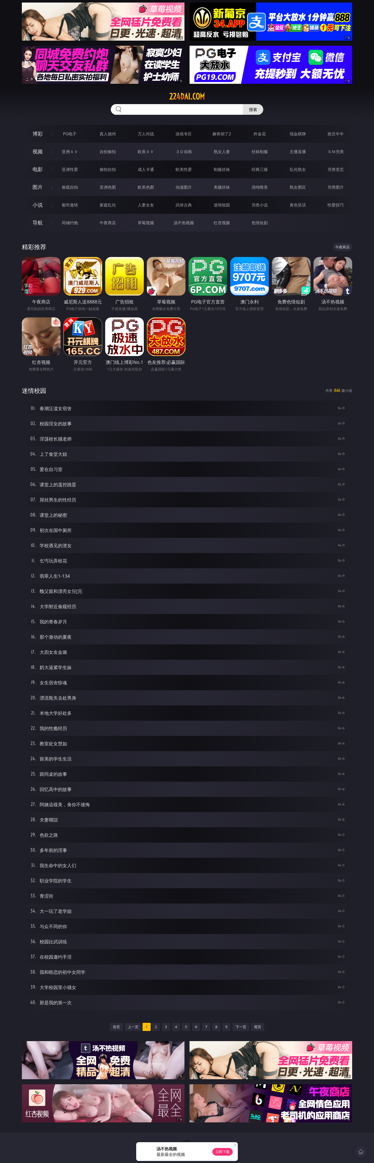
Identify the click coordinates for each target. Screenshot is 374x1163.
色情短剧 (260, 222)
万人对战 (146, 134)
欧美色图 (146, 187)
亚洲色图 (108, 187)
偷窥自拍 (70, 187)
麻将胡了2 (221, 134)
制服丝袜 (222, 169)
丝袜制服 (260, 151)
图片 (38, 187)
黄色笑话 (298, 205)
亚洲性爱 (70, 169)
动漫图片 (184, 187)
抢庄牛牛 (336, 134)
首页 (116, 1026)
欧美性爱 (184, 169)
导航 (38, 222)
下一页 (241, 1026)
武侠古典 (184, 205)
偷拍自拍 (108, 169)
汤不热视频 (184, 222)
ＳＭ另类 (336, 151)
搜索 (253, 109)
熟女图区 (298, 187)
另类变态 (336, 169)
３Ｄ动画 (184, 151)
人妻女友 (146, 205)
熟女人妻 (222, 151)
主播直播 (298, 151)
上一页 (133, 1026)
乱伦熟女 (298, 169)
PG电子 (69, 134)
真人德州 (108, 134)
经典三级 (260, 169)
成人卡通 (146, 169)
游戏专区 (184, 134)
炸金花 (260, 134)
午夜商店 (108, 222)
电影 (38, 169)
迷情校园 (222, 205)
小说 (38, 204)
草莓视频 (146, 222)
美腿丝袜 (222, 187)
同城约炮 (70, 222)
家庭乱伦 (108, 205)
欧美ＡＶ (146, 151)
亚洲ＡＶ (70, 151)
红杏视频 (222, 222)
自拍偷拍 (108, 151)
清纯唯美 (260, 187)
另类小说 (260, 205)
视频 (38, 151)
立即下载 (222, 1151)
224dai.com (187, 96)
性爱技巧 (336, 205)
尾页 (257, 1026)
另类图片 (336, 187)
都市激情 (70, 205)
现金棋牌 (298, 134)
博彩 (38, 133)
